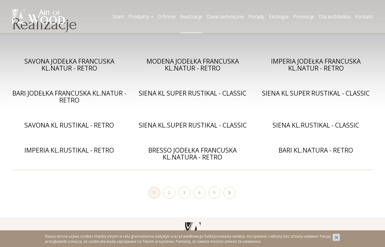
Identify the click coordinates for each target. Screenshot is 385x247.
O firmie (167, 16)
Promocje (303, 16)
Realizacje (191, 16)
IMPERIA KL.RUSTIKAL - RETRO (69, 150)
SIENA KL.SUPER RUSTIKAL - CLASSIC (193, 125)
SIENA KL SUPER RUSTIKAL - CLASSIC (192, 93)
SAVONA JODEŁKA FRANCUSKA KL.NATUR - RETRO (69, 64)
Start (118, 16)
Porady (256, 16)
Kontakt (364, 16)
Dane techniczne (225, 16)
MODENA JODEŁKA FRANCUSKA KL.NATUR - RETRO (192, 64)
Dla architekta (334, 16)
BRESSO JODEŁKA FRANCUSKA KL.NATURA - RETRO (192, 153)
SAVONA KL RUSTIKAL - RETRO (69, 125)
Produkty (140, 16)
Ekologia (278, 16)
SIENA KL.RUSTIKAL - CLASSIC (316, 125)
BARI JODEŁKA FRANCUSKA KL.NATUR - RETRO (69, 96)
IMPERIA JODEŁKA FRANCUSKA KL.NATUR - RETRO (316, 64)
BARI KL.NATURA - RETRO (316, 150)
